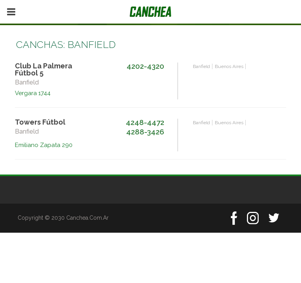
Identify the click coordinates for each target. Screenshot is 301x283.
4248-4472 (145, 122)
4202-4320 (145, 66)
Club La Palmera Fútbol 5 (43, 69)
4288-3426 (145, 131)
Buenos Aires (229, 66)
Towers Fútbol (40, 122)
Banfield (201, 66)
